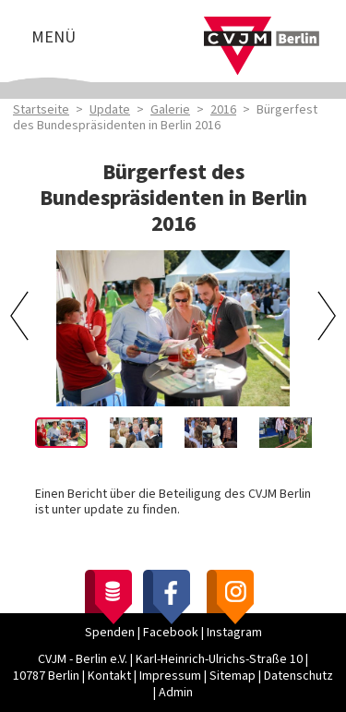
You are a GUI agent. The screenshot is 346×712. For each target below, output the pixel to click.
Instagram (234, 632)
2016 (223, 110)
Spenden (110, 632)
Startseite (41, 110)
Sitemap (232, 676)
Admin (176, 692)
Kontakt (109, 676)
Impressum (170, 676)
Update (109, 110)
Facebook (170, 632)
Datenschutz (298, 676)
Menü (53, 37)
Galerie (170, 110)
